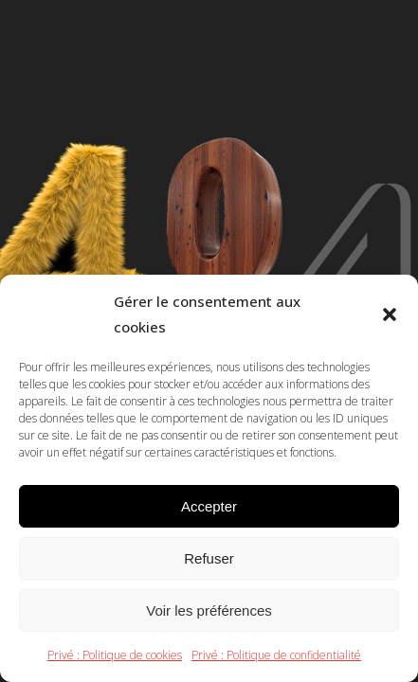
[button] (389, 314)
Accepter (209, 506)
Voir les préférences (209, 610)
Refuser (209, 558)
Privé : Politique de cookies (114, 655)
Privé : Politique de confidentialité (276, 655)
